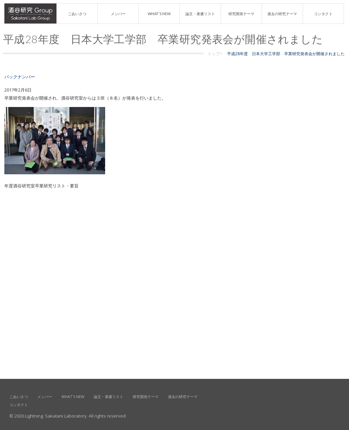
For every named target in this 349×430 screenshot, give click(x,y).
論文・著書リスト (200, 13)
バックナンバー (19, 77)
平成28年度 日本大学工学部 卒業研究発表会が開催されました (286, 54)
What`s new (159, 13)
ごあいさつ (77, 13)
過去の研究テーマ (282, 13)
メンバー (118, 13)
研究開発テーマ (241, 13)
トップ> (215, 54)
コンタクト (323, 13)
